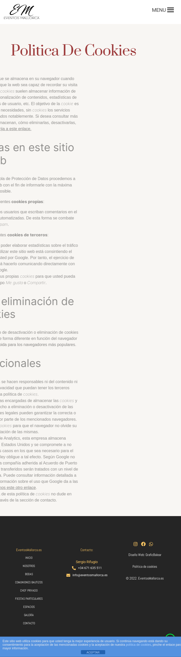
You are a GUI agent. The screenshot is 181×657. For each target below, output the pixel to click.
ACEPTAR (93, 652)
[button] (159, 10)
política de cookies (138, 645)
